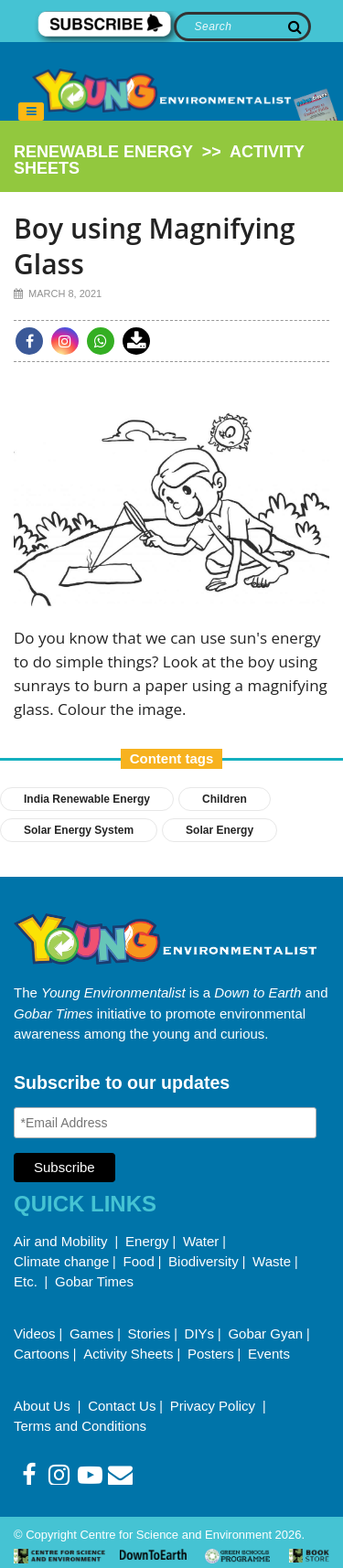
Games (91, 1333)
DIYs (200, 1333)
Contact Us (121, 1405)
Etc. (26, 1281)
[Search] (243, 26)
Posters (211, 1353)
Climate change (61, 1261)
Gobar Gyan (265, 1333)
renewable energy (103, 152)
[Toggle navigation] (31, 111)
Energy (147, 1241)
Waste (271, 1261)
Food (139, 1261)
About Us (44, 1405)
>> (159, 160)
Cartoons (42, 1353)
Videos (35, 1333)
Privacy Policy (215, 1405)
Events (269, 1353)
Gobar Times (94, 1281)
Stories (149, 1333)
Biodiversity (203, 1261)
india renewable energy (87, 799)
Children (224, 799)
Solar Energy (219, 830)
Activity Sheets (128, 1353)
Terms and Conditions (80, 1426)
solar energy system (79, 830)
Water (201, 1241)
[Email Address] (165, 1122)
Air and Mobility (63, 1241)
